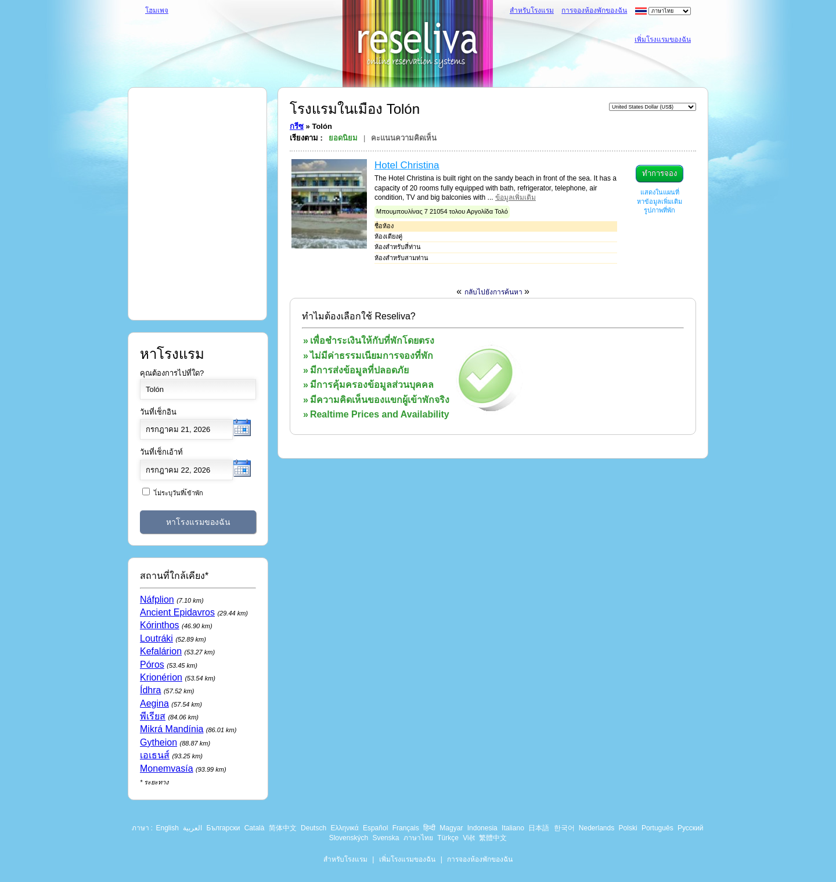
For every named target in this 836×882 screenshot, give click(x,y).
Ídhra (150, 690)
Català (254, 828)
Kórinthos (159, 625)
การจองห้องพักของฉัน (594, 10)
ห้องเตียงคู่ (388, 236)
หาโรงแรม (172, 354)
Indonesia (482, 828)
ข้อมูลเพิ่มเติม (515, 197)
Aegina (154, 703)
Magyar (451, 828)
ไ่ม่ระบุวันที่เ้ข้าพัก (178, 492)
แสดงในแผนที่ (659, 192)
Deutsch (313, 828)
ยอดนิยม (343, 138)
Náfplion (157, 599)
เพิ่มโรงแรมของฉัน (663, 39)
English (167, 828)
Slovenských (348, 838)
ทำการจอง (659, 173)
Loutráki (156, 638)
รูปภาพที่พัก (659, 210)
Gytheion (158, 742)
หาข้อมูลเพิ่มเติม (659, 201)
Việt (469, 838)
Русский (691, 828)
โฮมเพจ (156, 10)
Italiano (513, 828)
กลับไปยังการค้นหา (494, 292)
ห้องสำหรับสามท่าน (401, 257)
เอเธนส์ (155, 755)
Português (657, 828)
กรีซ (297, 126)
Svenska (385, 838)
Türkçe (448, 838)
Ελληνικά (344, 828)
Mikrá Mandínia (171, 729)
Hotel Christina (406, 165)
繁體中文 (493, 838)
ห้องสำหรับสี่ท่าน (397, 246)
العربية (192, 828)
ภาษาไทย (418, 838)
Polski (628, 828)
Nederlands (596, 828)
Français (405, 828)
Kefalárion (161, 651)
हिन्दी (429, 828)
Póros (152, 664)
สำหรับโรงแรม (532, 10)
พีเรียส (152, 716)
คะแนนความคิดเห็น (404, 138)
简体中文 (283, 828)
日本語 (538, 828)
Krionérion (161, 677)
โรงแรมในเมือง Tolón (355, 109)
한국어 (564, 828)
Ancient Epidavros (177, 612)
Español (375, 828)
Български (223, 828)
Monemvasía (166, 768)
